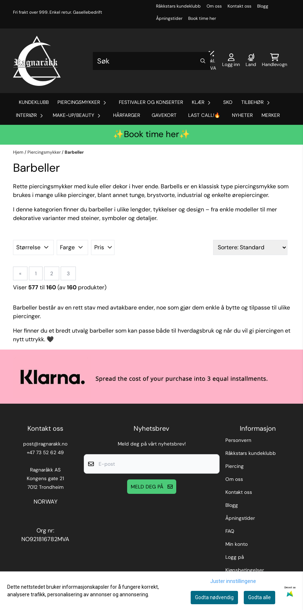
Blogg (262, 6)
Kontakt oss (239, 6)
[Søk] (151, 61)
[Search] (203, 61)
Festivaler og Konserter (151, 102)
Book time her (202, 18)
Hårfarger (126, 115)
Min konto (236, 544)
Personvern (238, 440)
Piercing (234, 466)
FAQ (229, 531)
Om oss (214, 6)
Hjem (19, 152)
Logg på (234, 557)
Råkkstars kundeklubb (178, 6)
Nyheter (242, 115)
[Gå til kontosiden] (231, 61)
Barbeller (74, 152)
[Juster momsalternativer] (211, 61)
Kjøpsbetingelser (244, 570)
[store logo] (37, 61)
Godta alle (259, 597)
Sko (228, 102)
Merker (270, 115)
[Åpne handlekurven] (274, 61)
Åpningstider (169, 18)
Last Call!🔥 (204, 115)
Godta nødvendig (214, 597)
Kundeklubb (34, 102)
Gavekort (164, 115)
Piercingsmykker (44, 152)
